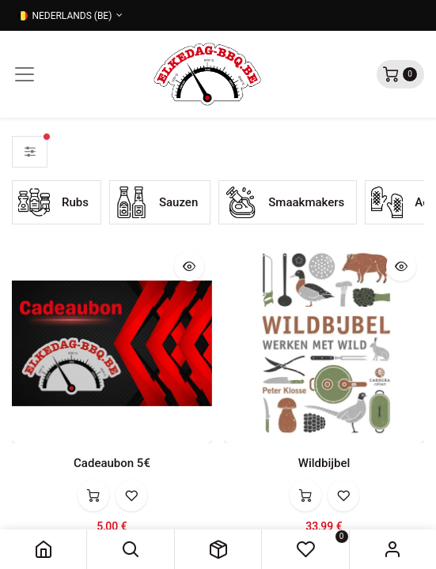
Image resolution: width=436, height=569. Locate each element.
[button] (130, 549)
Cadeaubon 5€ (112, 463)
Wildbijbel (324, 463)
